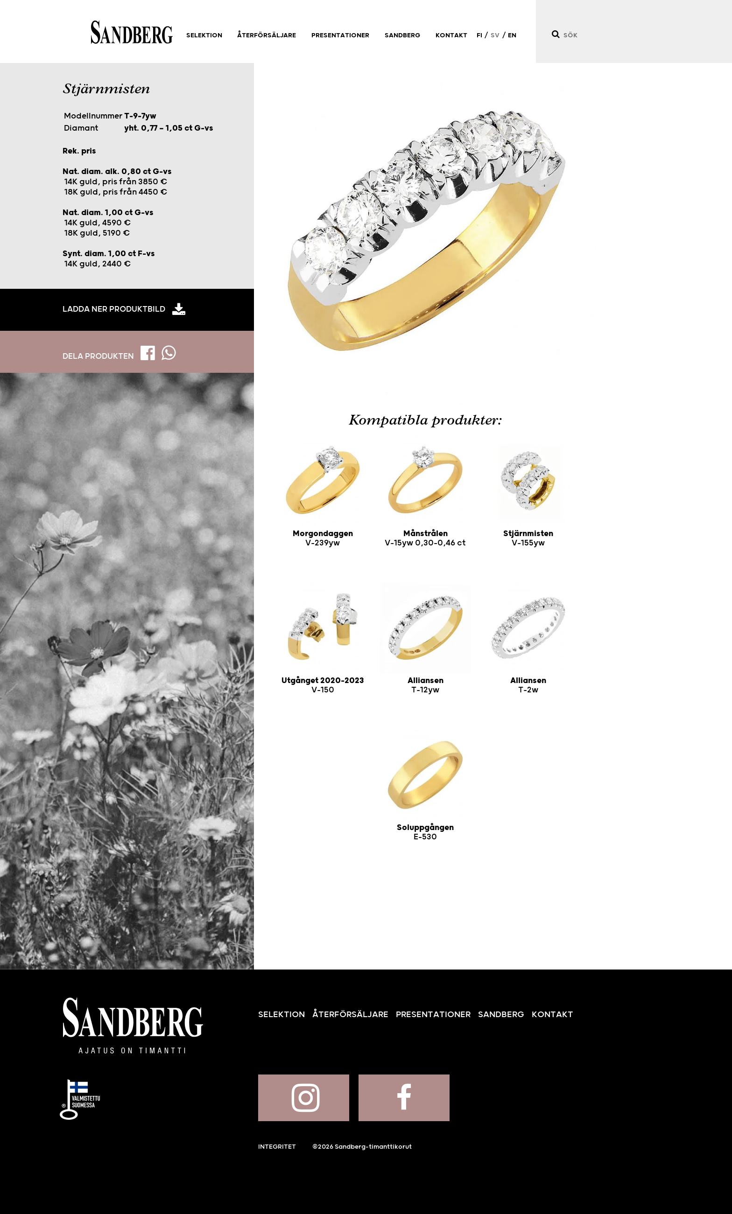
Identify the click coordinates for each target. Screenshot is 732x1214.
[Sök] (555, 34)
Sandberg (132, 32)
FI (479, 35)
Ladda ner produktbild (114, 309)
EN (512, 35)
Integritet (277, 1147)
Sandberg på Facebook (404, 1097)
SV (495, 35)
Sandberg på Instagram (303, 1097)
